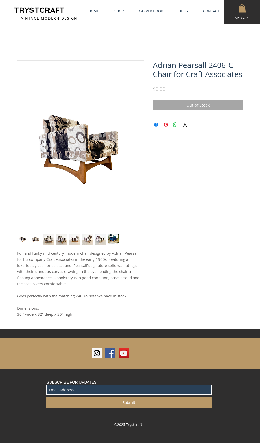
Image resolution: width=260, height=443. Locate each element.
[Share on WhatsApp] (175, 124)
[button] (242, 8)
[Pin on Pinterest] (166, 124)
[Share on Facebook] (156, 124)
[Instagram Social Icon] (97, 353)
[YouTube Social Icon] (124, 353)
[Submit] (129, 402)
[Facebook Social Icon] (110, 353)
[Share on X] (185, 124)
